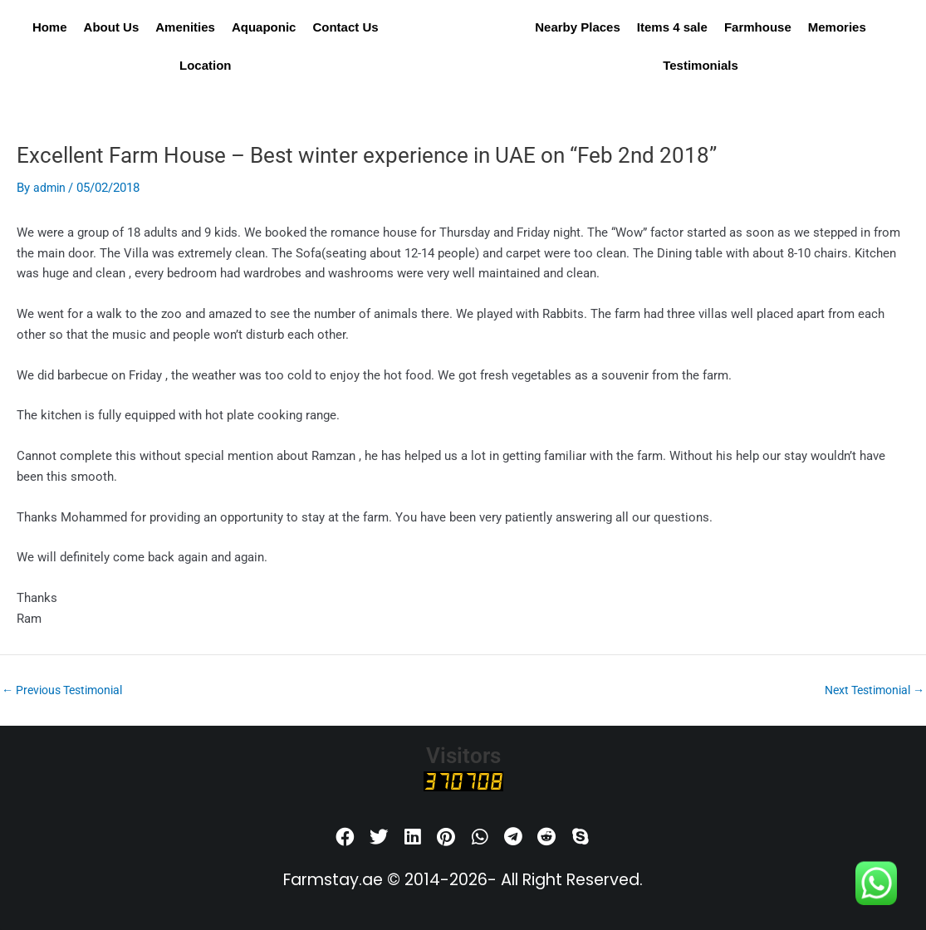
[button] (346, 837)
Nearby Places (577, 27)
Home (49, 27)
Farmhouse (757, 27)
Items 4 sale (672, 27)
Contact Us (345, 27)
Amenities (185, 27)
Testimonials (700, 65)
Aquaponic (264, 27)
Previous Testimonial (68, 690)
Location (205, 65)
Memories (837, 27)
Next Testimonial (869, 690)
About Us (112, 27)
